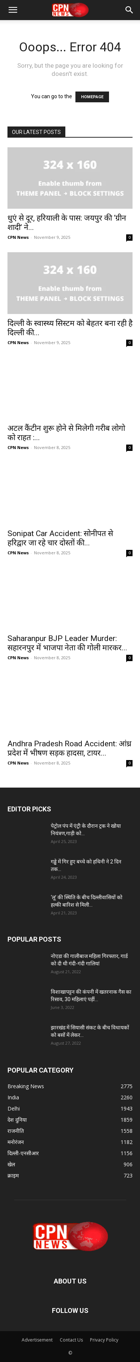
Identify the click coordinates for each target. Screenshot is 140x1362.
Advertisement (37, 1340)
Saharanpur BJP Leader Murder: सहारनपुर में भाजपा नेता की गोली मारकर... (67, 643)
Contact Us (71, 1340)
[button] (13, 10)
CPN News (18, 237)
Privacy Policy (104, 1340)
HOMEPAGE (92, 96)
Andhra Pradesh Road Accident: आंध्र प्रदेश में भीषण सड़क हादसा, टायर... (69, 748)
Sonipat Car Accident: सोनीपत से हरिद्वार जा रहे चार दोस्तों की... (60, 538)
